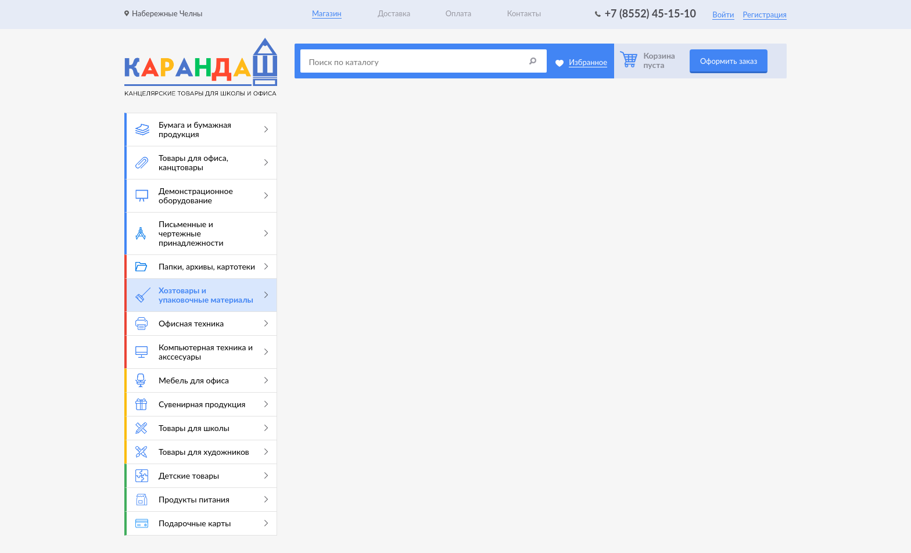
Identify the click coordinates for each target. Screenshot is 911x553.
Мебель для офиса (201, 380)
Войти (723, 14)
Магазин (327, 13)
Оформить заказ (728, 61)
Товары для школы (201, 428)
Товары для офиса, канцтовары (201, 162)
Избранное (588, 62)
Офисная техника (201, 323)
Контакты (524, 13)
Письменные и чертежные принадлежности (201, 233)
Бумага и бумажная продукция (201, 129)
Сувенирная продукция (201, 404)
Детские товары (201, 475)
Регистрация (765, 14)
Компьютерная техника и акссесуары (201, 351)
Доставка (394, 13)
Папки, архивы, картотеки (201, 266)
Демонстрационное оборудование (201, 195)
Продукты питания (201, 499)
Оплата (458, 13)
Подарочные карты (201, 523)
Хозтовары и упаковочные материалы (201, 294)
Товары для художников (201, 452)
